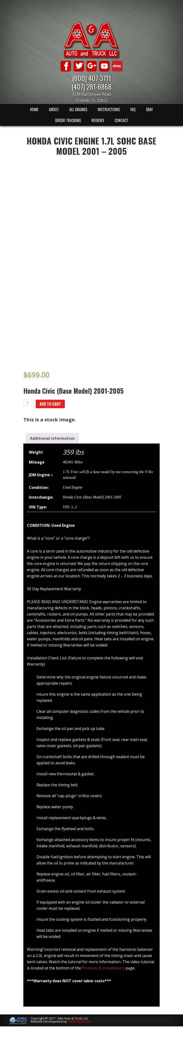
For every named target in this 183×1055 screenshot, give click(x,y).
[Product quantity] (29, 402)
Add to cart (50, 404)
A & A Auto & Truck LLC (91, 40)
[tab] (52, 438)
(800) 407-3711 (91, 78)
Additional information (52, 438)
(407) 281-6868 (91, 86)
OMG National (79, 1021)
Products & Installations (103, 968)
